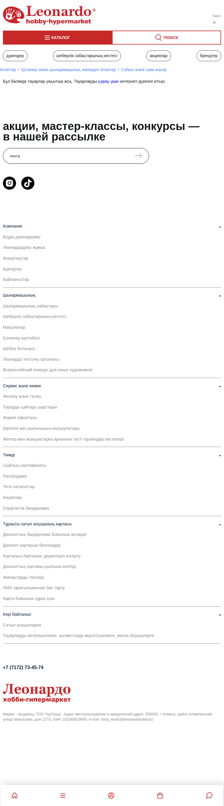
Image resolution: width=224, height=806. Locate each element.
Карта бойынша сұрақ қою (29, 598)
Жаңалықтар (16, 258)
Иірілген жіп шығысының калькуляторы (41, 428)
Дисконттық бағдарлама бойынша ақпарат (45, 534)
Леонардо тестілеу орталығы (31, 359)
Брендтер (209, 55)
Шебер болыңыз (19, 348)
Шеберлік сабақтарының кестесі (86, 55)
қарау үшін (108, 81)
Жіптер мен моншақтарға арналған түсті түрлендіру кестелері (63, 439)
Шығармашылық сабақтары (30, 306)
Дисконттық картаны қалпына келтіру (39, 566)
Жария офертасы (20, 417)
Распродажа (15, 476)
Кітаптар (8, 69)
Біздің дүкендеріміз (22, 237)
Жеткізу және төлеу (22, 396)
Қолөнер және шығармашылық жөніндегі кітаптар (68, 69)
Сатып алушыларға (22, 625)
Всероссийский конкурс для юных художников (47, 369)
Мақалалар (14, 327)
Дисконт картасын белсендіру (32, 545)
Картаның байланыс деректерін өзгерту (41, 556)
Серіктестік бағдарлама (26, 508)
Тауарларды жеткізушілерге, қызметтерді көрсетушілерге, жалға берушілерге (78, 635)
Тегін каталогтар (19, 486)
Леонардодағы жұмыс (24, 247)
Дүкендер (15, 55)
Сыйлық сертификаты (24, 465)
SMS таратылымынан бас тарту (34, 587)
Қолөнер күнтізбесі (21, 338)
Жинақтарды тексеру (23, 577)
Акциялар (158, 55)
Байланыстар (16, 279)
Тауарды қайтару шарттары (30, 407)
